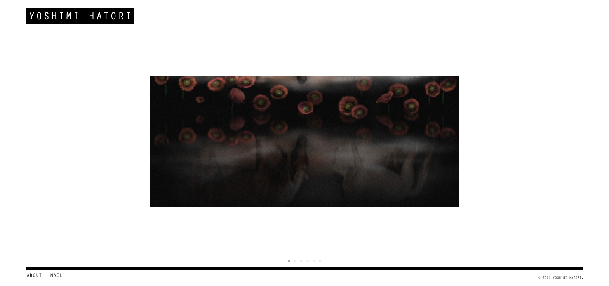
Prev (36, 145)
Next (572, 145)
